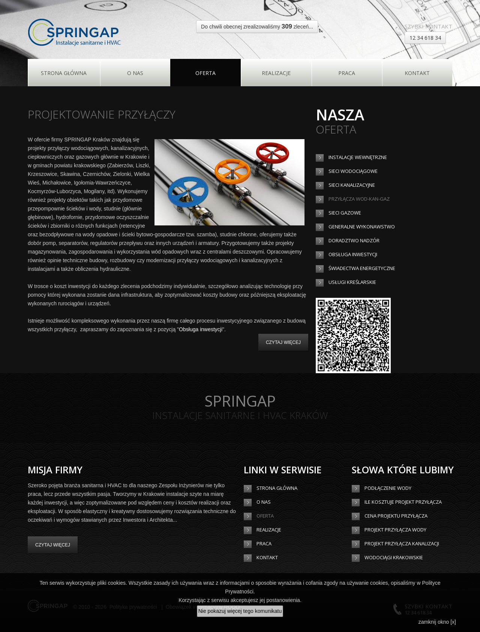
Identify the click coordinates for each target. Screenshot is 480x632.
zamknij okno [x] (437, 622)
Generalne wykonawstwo (361, 226)
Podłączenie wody (387, 488)
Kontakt (417, 73)
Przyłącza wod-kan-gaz (359, 198)
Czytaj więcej (52, 545)
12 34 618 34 (425, 37)
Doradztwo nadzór (354, 240)
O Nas (135, 73)
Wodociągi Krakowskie (393, 557)
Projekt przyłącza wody (395, 529)
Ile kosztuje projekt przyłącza (403, 501)
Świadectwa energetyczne (361, 268)
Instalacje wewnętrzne (357, 157)
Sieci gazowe (344, 212)
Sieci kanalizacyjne (351, 185)
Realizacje (276, 73)
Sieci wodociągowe (353, 171)
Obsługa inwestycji (200, 329)
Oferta (205, 73)
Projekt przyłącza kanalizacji (401, 543)
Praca (346, 73)
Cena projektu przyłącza (396, 515)
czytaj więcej (283, 342)
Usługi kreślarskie (352, 282)
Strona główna (64, 73)
